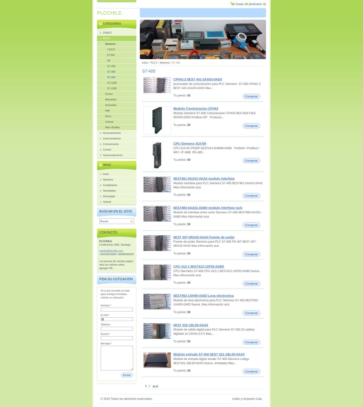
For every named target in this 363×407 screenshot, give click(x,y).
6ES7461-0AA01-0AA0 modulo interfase (204, 178)
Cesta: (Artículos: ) (251, 4)
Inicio (145, 62)
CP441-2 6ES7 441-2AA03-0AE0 (197, 79)
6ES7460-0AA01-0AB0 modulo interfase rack (207, 208)
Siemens (164, 62)
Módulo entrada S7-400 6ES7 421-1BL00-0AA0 (209, 354)
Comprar (251, 96)
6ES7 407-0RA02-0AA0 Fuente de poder (204, 237)
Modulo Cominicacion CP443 (195, 108)
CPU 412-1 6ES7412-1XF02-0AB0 (198, 266)
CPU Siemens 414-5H (189, 143)
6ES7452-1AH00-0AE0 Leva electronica (203, 296)
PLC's (153, 62)
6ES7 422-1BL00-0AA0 (190, 325)
